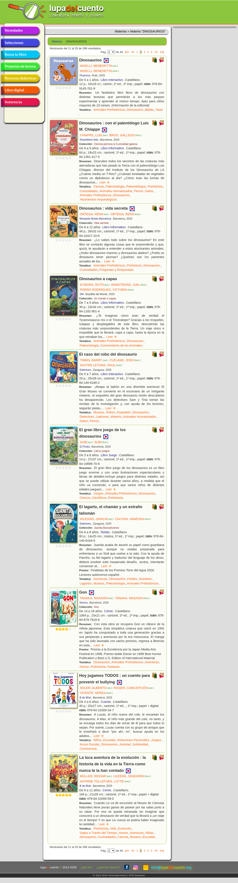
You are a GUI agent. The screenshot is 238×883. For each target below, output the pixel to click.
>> (156, 52)
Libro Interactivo (112, 80)
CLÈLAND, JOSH (125, 360)
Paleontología (115, 186)
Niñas (149, 833)
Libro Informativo (112, 148)
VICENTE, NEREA (96, 693)
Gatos (149, 191)
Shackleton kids (89, 139)
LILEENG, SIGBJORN (132, 776)
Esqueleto (124, 412)
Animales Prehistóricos (109, 109)
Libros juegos (102, 451)
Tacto (159, 109)
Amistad (125, 744)
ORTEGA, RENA (94, 214)
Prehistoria (155, 186)
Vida (113, 828)
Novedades (20, 31)
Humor (84, 666)
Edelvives (85, 369)
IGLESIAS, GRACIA (97, 519)
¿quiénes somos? (108, 867)
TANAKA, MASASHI (97, 598)
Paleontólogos (136, 186)
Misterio (116, 416)
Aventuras (100, 579)
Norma (84, 602)
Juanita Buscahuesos (106, 527)
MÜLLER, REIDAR (96, 776)
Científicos (99, 497)
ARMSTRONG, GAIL (129, 284)
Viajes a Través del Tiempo (98, 833)
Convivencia (88, 748)
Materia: (57, 41)
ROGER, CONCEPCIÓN (134, 688)
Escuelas (109, 740)
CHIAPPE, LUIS (94, 135)
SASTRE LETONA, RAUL (101, 365)
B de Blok (85, 697)
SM (82, 294)
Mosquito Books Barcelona (95, 218)
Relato (105, 532)
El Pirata (85, 446)
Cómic (108, 611)
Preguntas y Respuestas (116, 269)
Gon (96, 606)
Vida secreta (101, 223)
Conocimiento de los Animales (121, 345)
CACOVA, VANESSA (133, 519)
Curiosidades (89, 191)
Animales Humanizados (116, 191)
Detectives (87, 416)
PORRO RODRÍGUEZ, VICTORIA (107, 289)
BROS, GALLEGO (125, 135)
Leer (105, 182)
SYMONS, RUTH (95, 284)
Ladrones (102, 416)
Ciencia (98, 186)
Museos (98, 412)
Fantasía (113, 666)
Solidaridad (140, 744)
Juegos (98, 493)
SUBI (86, 442)
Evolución (124, 828)
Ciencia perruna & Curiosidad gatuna (115, 144)
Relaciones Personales (133, 740)
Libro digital (20, 90)
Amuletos (145, 579)
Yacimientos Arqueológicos (98, 199)
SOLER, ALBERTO (96, 688)
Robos (110, 412)
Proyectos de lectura (20, 66)
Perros (138, 191)
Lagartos (86, 583)
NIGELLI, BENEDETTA (99, 65)
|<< (127, 52)
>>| (162, 52)
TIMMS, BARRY (94, 360)
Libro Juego (109, 455)
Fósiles (132, 579)
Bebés (149, 109)
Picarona (85, 75)
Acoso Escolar (90, 744)
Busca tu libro (20, 54)
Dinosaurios (135, 109)
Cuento (106, 701)
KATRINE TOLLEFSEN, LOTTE (105, 781)
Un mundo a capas (105, 298)
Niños (97, 740)
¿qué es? (86, 867)
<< (132, 52)
